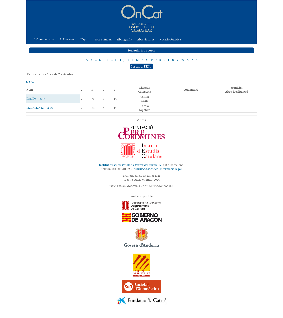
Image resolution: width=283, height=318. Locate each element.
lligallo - (36, 98)
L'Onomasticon (44, 39)
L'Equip (84, 39)
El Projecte (67, 39)
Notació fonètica (170, 39)
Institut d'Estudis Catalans (116, 165)
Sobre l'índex (103, 39)
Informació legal (171, 169)
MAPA (30, 82)
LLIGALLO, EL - (40, 107)
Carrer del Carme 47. (148, 165)
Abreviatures (145, 39)
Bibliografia (124, 39)
